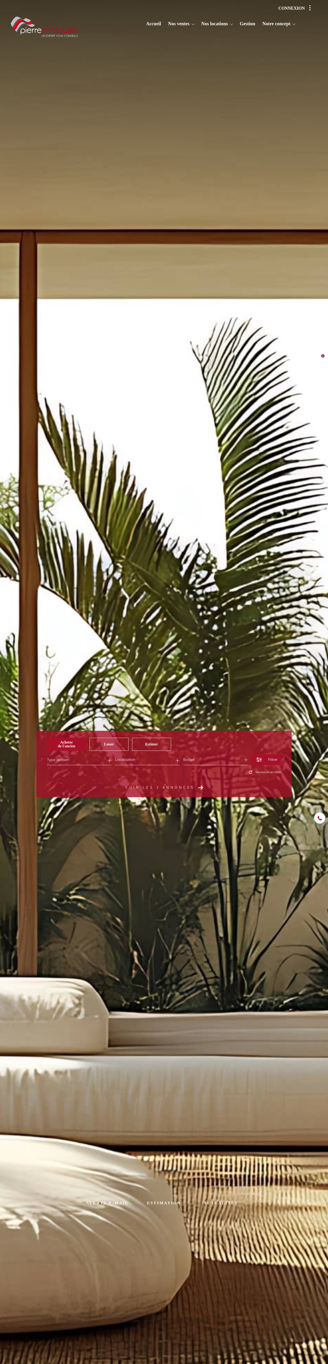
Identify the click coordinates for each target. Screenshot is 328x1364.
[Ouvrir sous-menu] (193, 24)
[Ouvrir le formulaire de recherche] (266, 759)
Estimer (151, 744)
